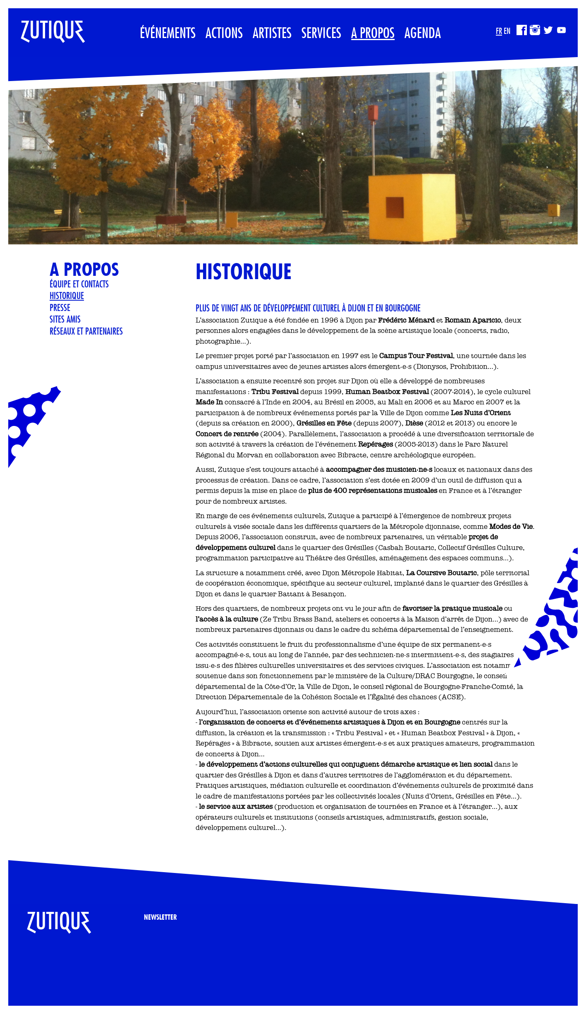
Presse (60, 307)
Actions (224, 33)
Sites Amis (65, 319)
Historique (67, 295)
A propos (373, 33)
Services (321, 33)
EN (507, 30)
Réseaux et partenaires (86, 331)
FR (499, 30)
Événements (168, 33)
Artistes (272, 33)
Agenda (422, 33)
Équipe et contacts (79, 283)
